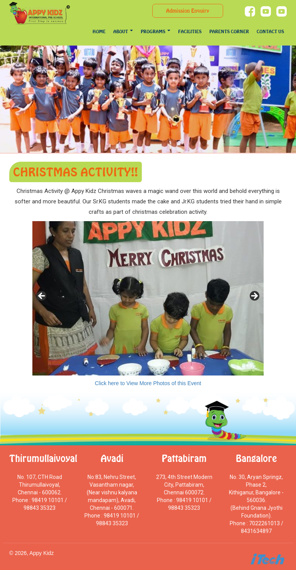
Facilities (190, 31)
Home (99, 31)
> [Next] (254, 296)
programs (155, 31)
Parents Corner (229, 31)
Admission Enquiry (187, 10)
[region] (148, 298)
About (123, 31)
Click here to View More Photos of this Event (148, 383)
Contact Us (270, 31)
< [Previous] (42, 296)
